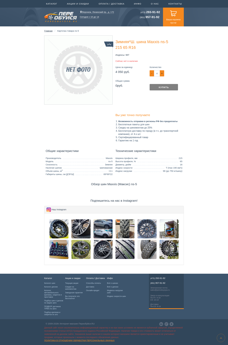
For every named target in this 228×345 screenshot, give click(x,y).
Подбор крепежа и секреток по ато (52, 313)
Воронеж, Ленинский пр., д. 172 (97, 12)
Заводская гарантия (74, 292)
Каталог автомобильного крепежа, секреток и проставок (53, 293)
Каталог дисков (51, 287)
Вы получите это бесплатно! (72, 297)
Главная (48, 31)
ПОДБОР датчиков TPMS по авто (52, 307)
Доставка (90, 287)
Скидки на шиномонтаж (70, 288)
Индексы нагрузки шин (115, 291)
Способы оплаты (93, 283)
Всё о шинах (112, 283)
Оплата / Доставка (111, 3)
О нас (155, 3)
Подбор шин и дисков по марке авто (53, 302)
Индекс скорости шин (116, 296)
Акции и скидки (78, 3)
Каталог (51, 3)
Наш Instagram (58, 209)
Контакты (175, 3)
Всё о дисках (112, 287)
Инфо (137, 3)
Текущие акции (71, 283)
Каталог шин (49, 283)
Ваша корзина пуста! (173, 16)
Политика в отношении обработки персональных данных (79, 340)
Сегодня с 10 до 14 (89, 17)
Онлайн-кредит (92, 290)
